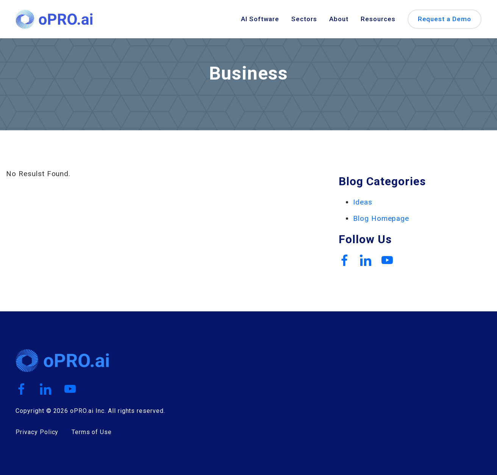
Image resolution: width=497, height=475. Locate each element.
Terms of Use (92, 432)
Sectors (304, 19)
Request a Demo (444, 19)
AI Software (260, 19)
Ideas (362, 202)
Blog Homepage (381, 218)
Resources (378, 19)
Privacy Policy (37, 432)
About (339, 19)
